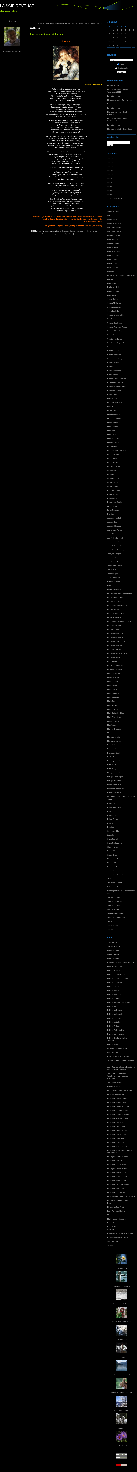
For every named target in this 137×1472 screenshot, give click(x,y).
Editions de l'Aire (113, 990)
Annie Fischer (112, 259)
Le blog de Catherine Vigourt (118, 1106)
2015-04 (110, 170)
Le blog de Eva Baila (115, 1122)
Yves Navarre (112, 929)
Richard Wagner (113, 815)
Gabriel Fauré (112, 446)
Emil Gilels (111, 406)
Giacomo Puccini (113, 466)
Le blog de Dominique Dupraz (118, 1114)
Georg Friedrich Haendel (116, 450)
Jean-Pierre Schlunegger (116, 550)
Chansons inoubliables (115, 315)
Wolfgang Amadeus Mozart (117, 917)
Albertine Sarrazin (114, 223)
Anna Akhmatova (113, 251)
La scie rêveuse (113, 85)
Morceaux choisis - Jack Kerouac (119, 100)
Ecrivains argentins (114, 966)
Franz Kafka (111, 430)
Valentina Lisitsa (113, 887)
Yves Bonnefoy (113, 925)
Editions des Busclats (115, 994)
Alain (109, 215)
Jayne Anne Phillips (114, 530)
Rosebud (110, 827)
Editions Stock (112, 1044)
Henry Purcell (112, 498)
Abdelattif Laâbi (113, 950)
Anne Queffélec (113, 255)
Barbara (110, 279)
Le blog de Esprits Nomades (118, 1118)
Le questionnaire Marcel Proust (119, 621)
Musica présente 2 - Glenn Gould (119, 129)
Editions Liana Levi (114, 1018)
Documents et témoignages (117, 386)
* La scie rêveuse (113, 946)
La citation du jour (114, 96)
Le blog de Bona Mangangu (117, 1102)
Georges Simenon (114, 462)
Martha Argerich (113, 721)
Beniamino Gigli (113, 287)
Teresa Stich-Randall (115, 875)
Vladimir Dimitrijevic (114, 901)
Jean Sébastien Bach (115, 538)
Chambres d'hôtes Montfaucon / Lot (120, 962)
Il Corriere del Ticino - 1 (121, 1375)
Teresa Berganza (113, 871)
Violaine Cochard (113, 897)
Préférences (121, 1357)
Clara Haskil (111, 347)
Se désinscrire (121, 68)
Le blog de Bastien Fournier (117, 1098)
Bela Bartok (111, 283)
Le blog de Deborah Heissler (118, 1110)
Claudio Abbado (113, 351)
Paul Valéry (111, 769)
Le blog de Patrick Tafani (116, 1172)
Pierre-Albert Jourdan (115, 785)
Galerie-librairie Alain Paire (117, 1048)
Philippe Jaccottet (114, 781)
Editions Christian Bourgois (117, 978)
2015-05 (110, 166)
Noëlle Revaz (112, 757)
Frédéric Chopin (113, 442)
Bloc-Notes (111, 295)
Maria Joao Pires (113, 697)
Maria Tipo (111, 701)
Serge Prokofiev (113, 839)
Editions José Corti (114, 1006)
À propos (12, 21)
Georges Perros (113, 458)
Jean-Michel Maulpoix (115, 546)
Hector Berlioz (112, 494)
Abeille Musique (113, 954)
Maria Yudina (112, 705)
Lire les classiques (114, 625)
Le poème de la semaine (116, 104)
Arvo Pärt (110, 271)
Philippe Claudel (113, 773)
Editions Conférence (115, 982)
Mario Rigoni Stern (114, 717)
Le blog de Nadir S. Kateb (117, 1169)
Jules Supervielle (113, 578)
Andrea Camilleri (113, 239)
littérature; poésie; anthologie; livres (61, 234)
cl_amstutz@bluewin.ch (12, 51)
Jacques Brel (112, 522)
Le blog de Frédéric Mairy (116, 1126)
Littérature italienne (114, 645)
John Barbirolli (112, 562)
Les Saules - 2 (121, 1446)
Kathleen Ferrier (113, 585)
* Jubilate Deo (112, 942)
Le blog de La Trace (114, 1160)
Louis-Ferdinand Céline (116, 665)
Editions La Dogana (114, 1010)
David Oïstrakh (113, 375)
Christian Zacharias (114, 339)
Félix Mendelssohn (114, 414)
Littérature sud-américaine (117, 653)
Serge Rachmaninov (115, 843)
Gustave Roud (112, 486)
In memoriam (112, 506)
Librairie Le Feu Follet (115, 1207)
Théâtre (110, 879)
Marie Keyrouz (112, 709)
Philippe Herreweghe (115, 777)
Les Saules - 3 (121, 1339)
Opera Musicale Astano (121, 1304)
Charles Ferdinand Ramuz (117, 327)
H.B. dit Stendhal (113, 490)
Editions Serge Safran (115, 1034)
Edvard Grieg (112, 398)
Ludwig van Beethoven (115, 669)
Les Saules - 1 (121, 1428)
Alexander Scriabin (114, 227)
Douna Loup (112, 394)
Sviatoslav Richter (114, 867)
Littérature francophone (116, 641)
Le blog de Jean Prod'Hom (117, 1146)
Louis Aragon (112, 661)
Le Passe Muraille (114, 617)
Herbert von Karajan (114, 502)
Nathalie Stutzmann (114, 749)
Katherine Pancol (113, 582)
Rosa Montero (112, 823)
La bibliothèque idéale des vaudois (120, 594)
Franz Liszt (111, 434)
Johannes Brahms (114, 558)
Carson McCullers (114, 303)
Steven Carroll (112, 859)
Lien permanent (92, 231)
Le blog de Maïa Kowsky (116, 1164)
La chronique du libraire (116, 597)
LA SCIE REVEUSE (17, 6)
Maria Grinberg (113, 693)
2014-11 (110, 190)
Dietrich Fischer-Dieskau (116, 379)
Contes (110, 367)
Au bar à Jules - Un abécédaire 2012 (121, 275)
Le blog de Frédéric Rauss (117, 1130)
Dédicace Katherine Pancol (121, 1392)
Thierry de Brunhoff (114, 883)
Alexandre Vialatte (114, 231)
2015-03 (110, 174)
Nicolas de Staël (113, 753)
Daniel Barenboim (114, 371)
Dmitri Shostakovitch (115, 382)
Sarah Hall (111, 835)
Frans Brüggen (113, 426)
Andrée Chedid (113, 243)
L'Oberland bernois (121, 1410)
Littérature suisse (113, 657)
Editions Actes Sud (114, 970)
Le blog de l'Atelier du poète (117, 1157)
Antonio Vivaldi (113, 263)
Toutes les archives (114, 198)
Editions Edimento (114, 998)
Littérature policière (114, 649)
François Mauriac (113, 422)
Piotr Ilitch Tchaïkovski (115, 789)
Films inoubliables (114, 418)
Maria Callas (112, 689)
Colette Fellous (113, 363)
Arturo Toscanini (113, 267)
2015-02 (110, 178)
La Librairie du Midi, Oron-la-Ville (119, 1090)
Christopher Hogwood (115, 343)
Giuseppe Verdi (113, 470)
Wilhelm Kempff (113, 909)
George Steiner (113, 454)
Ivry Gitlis (110, 514)
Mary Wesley (112, 725)
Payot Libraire (112, 1223)
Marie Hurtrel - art (114, 1215)
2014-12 (110, 186)
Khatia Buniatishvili (114, 590)
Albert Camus (112, 219)
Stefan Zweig (112, 855)
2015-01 (110, 182)
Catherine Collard (113, 311)
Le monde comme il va (115, 613)
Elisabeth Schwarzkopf (115, 402)
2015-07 (110, 158)
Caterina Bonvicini (114, 307)
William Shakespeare (115, 913)
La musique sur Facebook (117, 605)
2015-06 (110, 162)
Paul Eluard (111, 765)
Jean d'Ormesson (114, 534)
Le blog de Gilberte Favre (116, 1134)
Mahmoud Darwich (114, 673)
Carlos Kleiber (112, 299)
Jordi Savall (111, 570)
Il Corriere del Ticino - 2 (121, 1286)
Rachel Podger (113, 803)
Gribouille (111, 474)
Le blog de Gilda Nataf (115, 1138)
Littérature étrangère (115, 637)
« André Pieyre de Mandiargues (50, 23)
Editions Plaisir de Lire (115, 1030)
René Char (111, 811)
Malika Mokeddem (114, 677)
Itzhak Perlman (113, 510)
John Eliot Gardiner (114, 566)
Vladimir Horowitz (113, 905)
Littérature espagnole (115, 633)
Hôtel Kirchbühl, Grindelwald (118, 1056)
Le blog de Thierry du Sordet (118, 1184)
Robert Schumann (114, 819)
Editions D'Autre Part (115, 986)
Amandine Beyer (113, 235)
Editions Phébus (113, 1026)
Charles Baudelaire (114, 323)
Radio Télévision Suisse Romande (120, 1233)
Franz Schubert (113, 438)
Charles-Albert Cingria (115, 331)
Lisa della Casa (113, 629)
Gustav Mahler (112, 482)
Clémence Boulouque (115, 359)
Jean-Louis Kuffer (114, 542)
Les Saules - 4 (121, 1268)
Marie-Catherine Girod (115, 713)
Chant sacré (111, 319)
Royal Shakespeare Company (118, 1237)
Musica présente (113, 737)
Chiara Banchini (113, 335)
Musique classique (114, 741)
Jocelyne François (114, 554)
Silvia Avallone (112, 847)
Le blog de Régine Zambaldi (117, 1176)
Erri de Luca (111, 410)
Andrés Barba (112, 247)
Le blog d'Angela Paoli (115, 1094)
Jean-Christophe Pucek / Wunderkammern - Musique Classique (117, 1075)
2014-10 (110, 194)
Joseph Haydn (112, 574)
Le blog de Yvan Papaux (116, 1192)
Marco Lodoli (112, 685)
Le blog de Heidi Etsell (115, 1142)
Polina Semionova (114, 793)
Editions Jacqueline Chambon (118, 1002)
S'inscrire (121, 64)
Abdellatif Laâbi (113, 211)
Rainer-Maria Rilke (114, 807)
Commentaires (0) (37, 234)
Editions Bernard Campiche (117, 974)
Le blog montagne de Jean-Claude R (121, 1196)
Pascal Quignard (113, 761)
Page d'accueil (68, 23)
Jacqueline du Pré (114, 518)
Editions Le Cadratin (115, 1014)
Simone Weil (112, 851)
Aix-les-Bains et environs (121, 1321)
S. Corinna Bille (113, 831)
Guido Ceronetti (113, 478)
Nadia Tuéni (111, 745)
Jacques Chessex (114, 526)
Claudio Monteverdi (114, 355)
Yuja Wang (111, 921)
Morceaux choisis (113, 733)
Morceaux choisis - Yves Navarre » (89, 23)
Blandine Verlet (113, 291)
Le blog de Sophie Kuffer (116, 1180)
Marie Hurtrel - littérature (116, 1219)
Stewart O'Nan (112, 863)
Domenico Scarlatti (114, 391)
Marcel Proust (112, 681)
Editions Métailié (113, 1022)
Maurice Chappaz (114, 729)
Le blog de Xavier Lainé (116, 1188)
